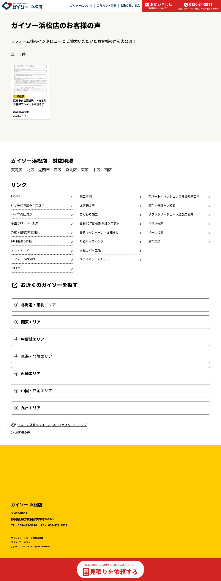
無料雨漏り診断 (21, 241)
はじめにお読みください (27, 205)
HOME (15, 196)
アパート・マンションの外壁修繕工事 (174, 196)
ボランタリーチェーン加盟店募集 (170, 214)
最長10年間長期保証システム (99, 223)
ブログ (15, 268)
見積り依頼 (155, 223)
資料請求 (154, 241)
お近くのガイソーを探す (44, 285)
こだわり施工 (89, 214)
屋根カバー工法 (90, 250)
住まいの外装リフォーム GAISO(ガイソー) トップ (52, 425)
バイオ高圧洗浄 (21, 214)
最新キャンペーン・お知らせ (99, 232)
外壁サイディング (92, 241)
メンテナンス (20, 250)
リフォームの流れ (23, 259)
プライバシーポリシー (95, 259)
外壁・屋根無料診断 (24, 232)
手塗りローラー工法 (24, 223)
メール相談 (155, 232)
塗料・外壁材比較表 (161, 205)
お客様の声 (87, 205)
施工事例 (86, 196)
